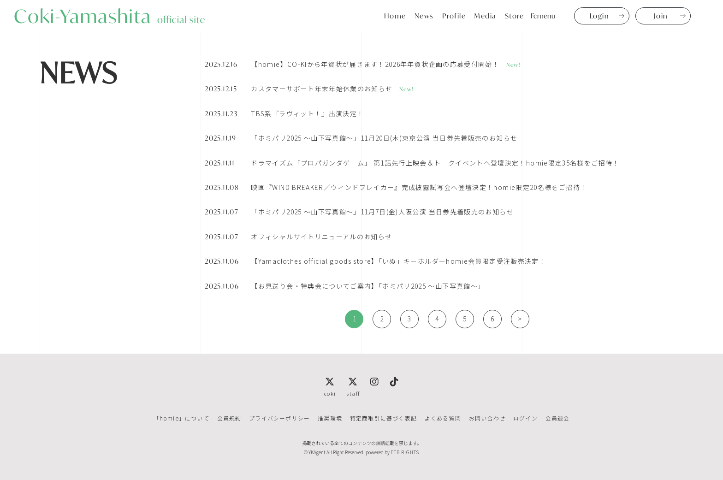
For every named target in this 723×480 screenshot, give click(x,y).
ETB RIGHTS (405, 452)
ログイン (524, 418)
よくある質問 (442, 418)
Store (514, 15)
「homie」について (183, 418)
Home (395, 15)
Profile (454, 15)
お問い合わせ (486, 418)
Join (661, 15)
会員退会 (556, 418)
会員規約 (230, 418)
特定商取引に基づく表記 (383, 418)
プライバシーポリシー (280, 418)
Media (485, 15)
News (424, 15)
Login (600, 15)
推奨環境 (330, 418)
